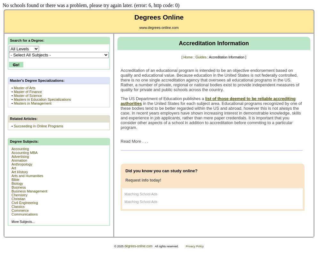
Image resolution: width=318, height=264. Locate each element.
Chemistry (20, 195)
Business (19, 187)
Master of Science (28, 96)
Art (14, 168)
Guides (201, 57)
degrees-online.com (138, 246)
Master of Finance (28, 92)
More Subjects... (23, 222)
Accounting (20, 149)
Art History (20, 172)
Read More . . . (134, 141)
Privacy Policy (195, 246)
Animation (19, 160)
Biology (17, 183)
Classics (18, 207)
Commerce (20, 210)
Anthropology (22, 164)
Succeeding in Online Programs (38, 126)
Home (188, 57)
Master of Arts (25, 88)
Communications (25, 214)
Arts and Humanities (27, 176)
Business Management (29, 191)
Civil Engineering (25, 203)
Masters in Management (33, 103)
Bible (15, 180)
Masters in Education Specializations (42, 99)
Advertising (20, 156)
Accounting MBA (24, 153)
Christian (18, 199)
